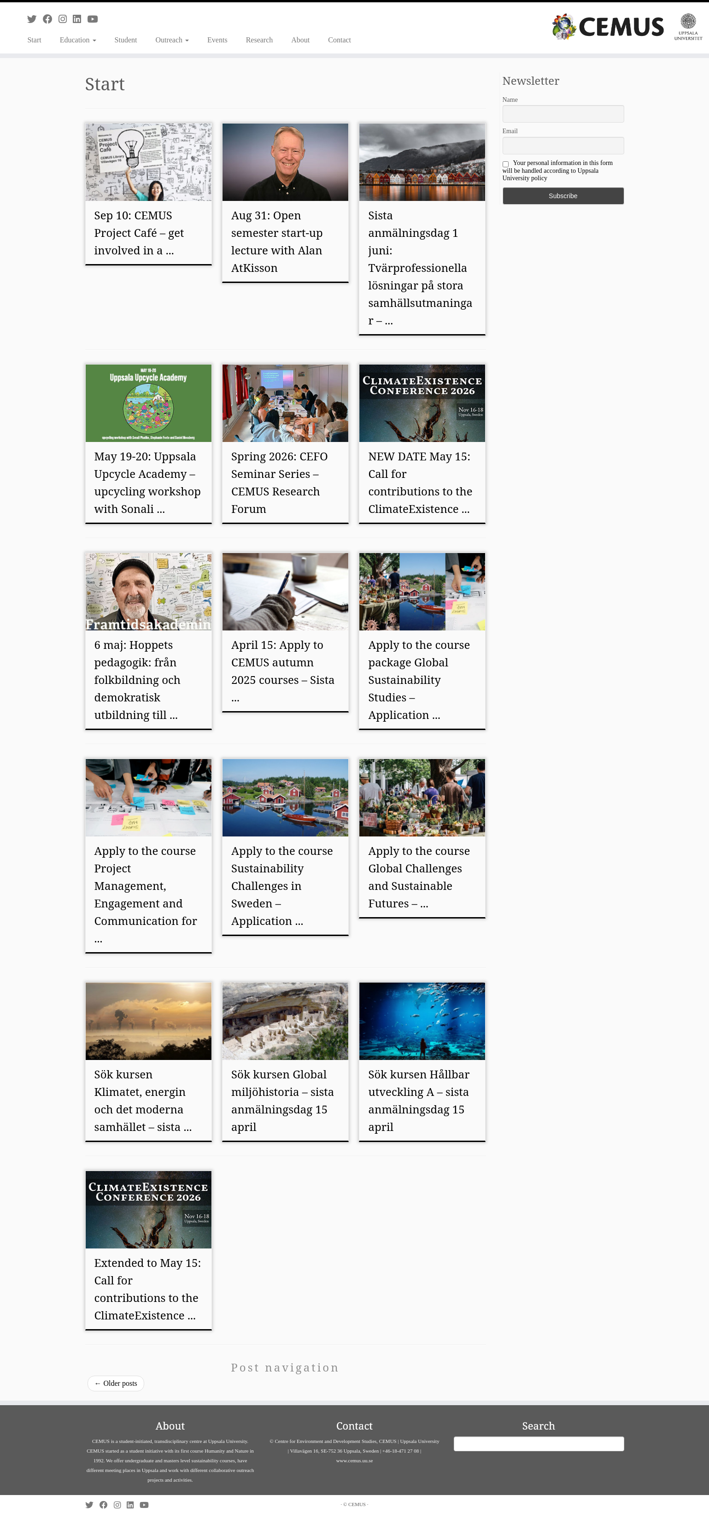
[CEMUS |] (627, 27)
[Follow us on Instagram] (66, 19)
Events (217, 40)
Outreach (172, 40)
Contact (339, 40)
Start (34, 40)
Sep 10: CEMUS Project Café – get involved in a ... (139, 232)
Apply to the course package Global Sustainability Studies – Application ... (419, 679)
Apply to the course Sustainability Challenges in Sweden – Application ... (282, 885)
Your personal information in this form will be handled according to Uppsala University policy (558, 170)
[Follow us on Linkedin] (80, 19)
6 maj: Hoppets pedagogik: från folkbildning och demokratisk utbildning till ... (137, 679)
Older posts (115, 1383)
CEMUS (357, 1504)
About (300, 40)
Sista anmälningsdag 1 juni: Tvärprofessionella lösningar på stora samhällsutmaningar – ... (420, 267)
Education (78, 40)
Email (510, 131)
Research (259, 40)
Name (510, 99)
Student (126, 40)
